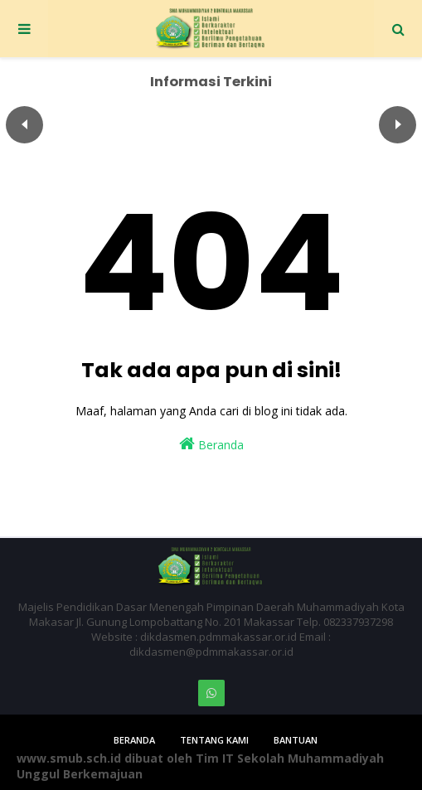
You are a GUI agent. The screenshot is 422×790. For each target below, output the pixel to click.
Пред (24, 124)
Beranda (211, 444)
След (397, 124)
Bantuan (296, 740)
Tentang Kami (214, 740)
